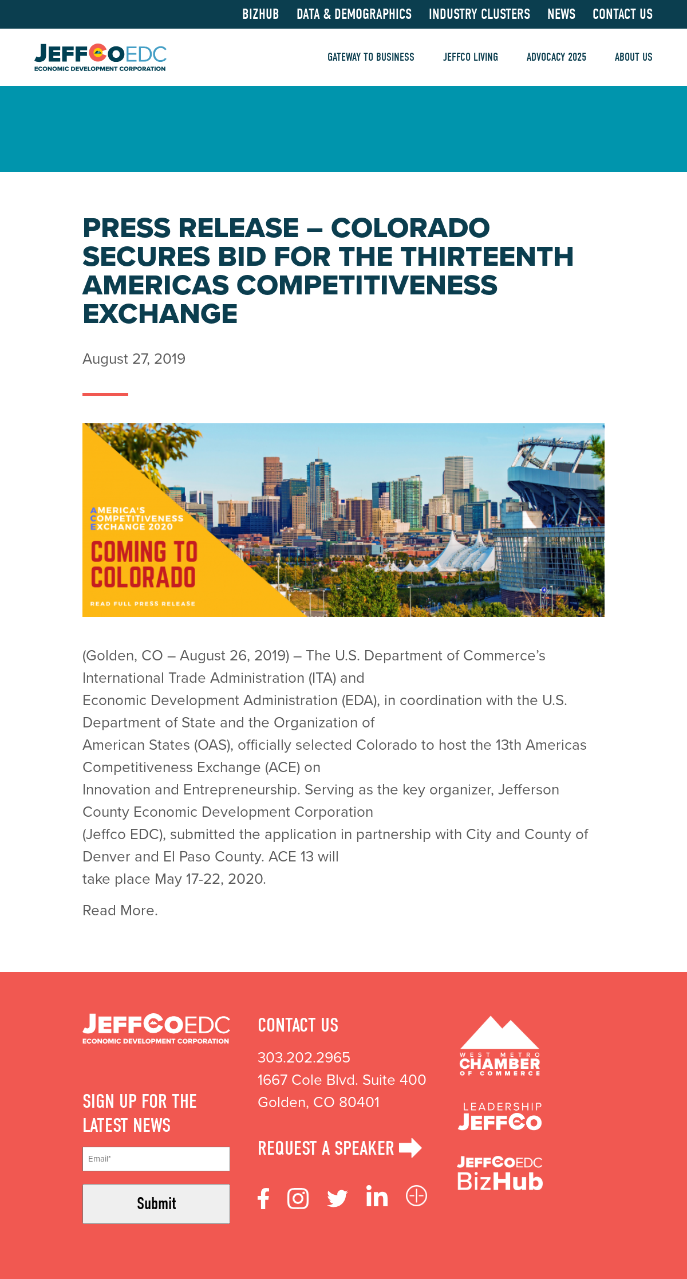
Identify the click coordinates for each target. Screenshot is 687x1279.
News (561, 14)
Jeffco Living (470, 57)
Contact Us (623, 14)
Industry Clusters (479, 14)
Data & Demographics (354, 14)
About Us (634, 57)
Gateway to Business (370, 57)
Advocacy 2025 (556, 57)
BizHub (260, 14)
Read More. (122, 910)
